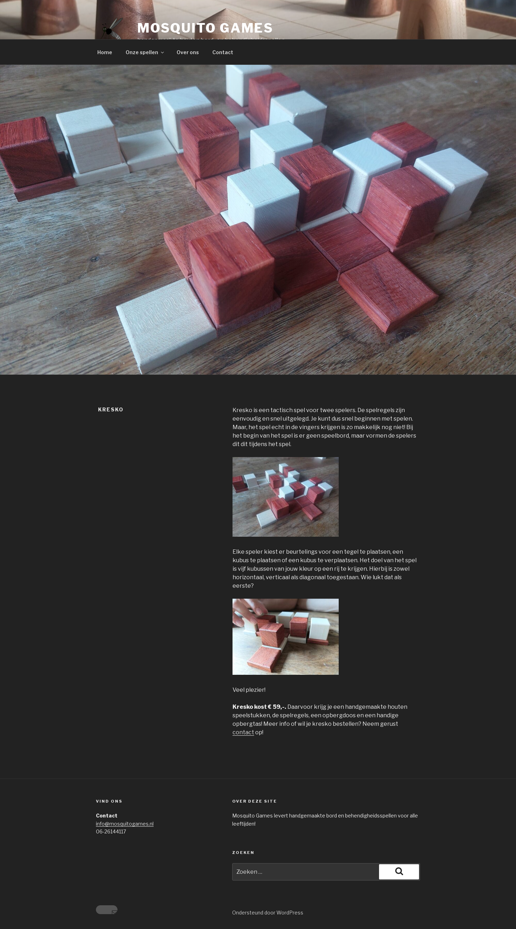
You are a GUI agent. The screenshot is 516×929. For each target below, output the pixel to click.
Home (104, 52)
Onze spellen (145, 52)
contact (243, 732)
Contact (222, 52)
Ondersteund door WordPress (267, 913)
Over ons (188, 52)
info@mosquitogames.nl (125, 824)
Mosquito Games (205, 28)
